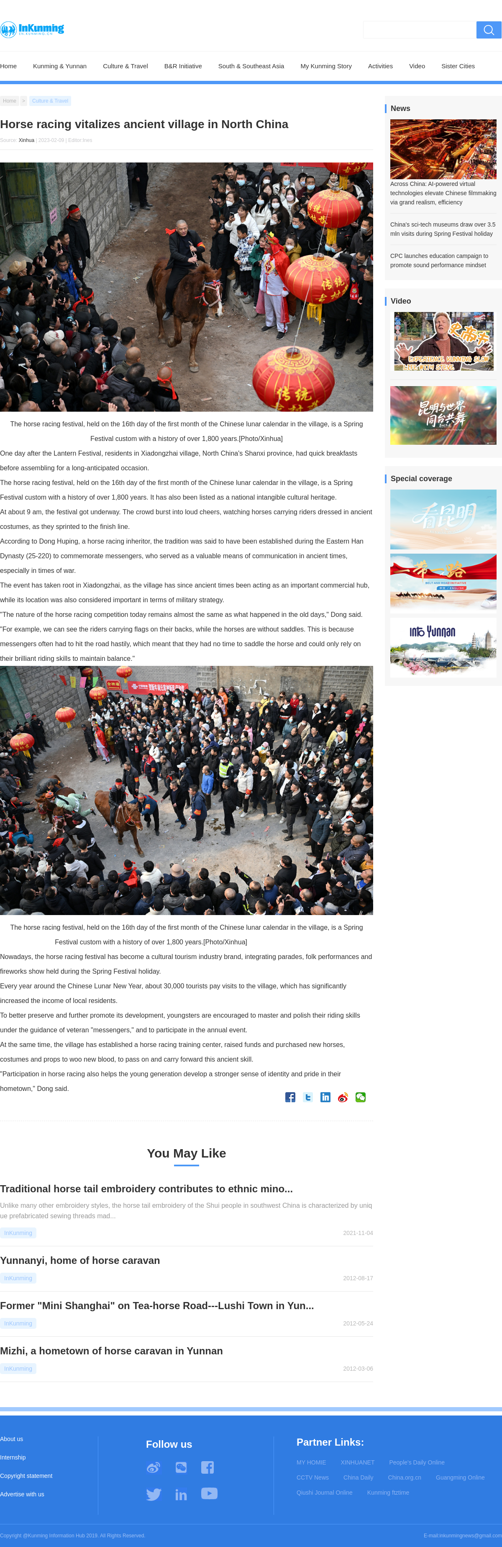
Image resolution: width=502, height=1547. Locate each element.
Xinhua (26, 140)
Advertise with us (22, 1494)
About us (11, 1439)
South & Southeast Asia (251, 66)
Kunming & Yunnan (60, 66)
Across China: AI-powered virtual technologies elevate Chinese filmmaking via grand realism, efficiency (443, 193)
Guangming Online (460, 1477)
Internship (13, 1457)
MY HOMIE (311, 1462)
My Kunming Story (326, 66)
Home (8, 66)
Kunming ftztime (388, 1492)
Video (417, 66)
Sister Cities (458, 66)
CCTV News (313, 1477)
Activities (380, 66)
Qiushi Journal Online (325, 1492)
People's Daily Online (417, 1462)
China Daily (358, 1477)
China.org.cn (404, 1477)
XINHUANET (358, 1462)
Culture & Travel (125, 66)
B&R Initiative (183, 66)
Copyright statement (26, 1475)
